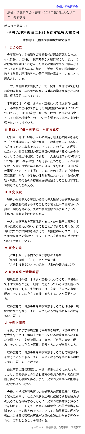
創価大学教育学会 (67, 6)
